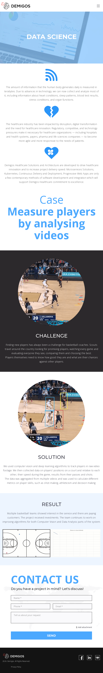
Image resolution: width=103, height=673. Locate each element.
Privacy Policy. (16, 667)
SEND (51, 635)
